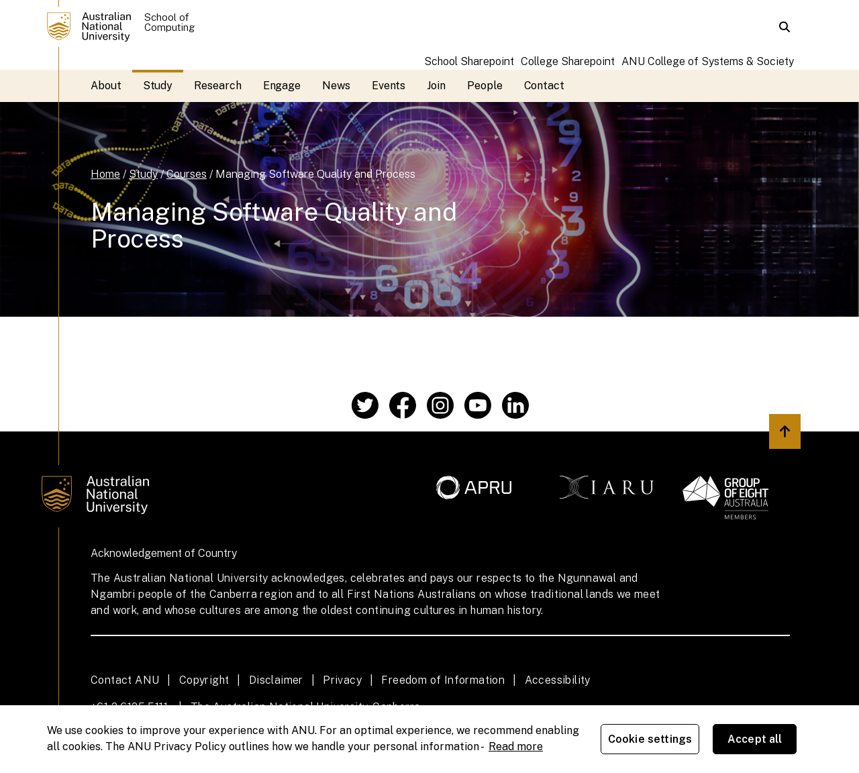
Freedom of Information (443, 680)
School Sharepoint (469, 61)
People (485, 85)
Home (105, 174)
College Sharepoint (568, 61)
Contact (544, 85)
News (336, 85)
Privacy (342, 680)
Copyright (204, 680)
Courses (186, 174)
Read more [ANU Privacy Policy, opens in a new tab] (516, 746)
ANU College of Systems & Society (707, 61)
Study (158, 85)
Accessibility (558, 680)
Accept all (754, 739)
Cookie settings (650, 739)
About (106, 85)
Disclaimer (276, 680)
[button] (784, 27)
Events (389, 85)
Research (217, 85)
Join (436, 85)
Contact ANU (125, 680)
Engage (282, 85)
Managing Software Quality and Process (315, 174)
